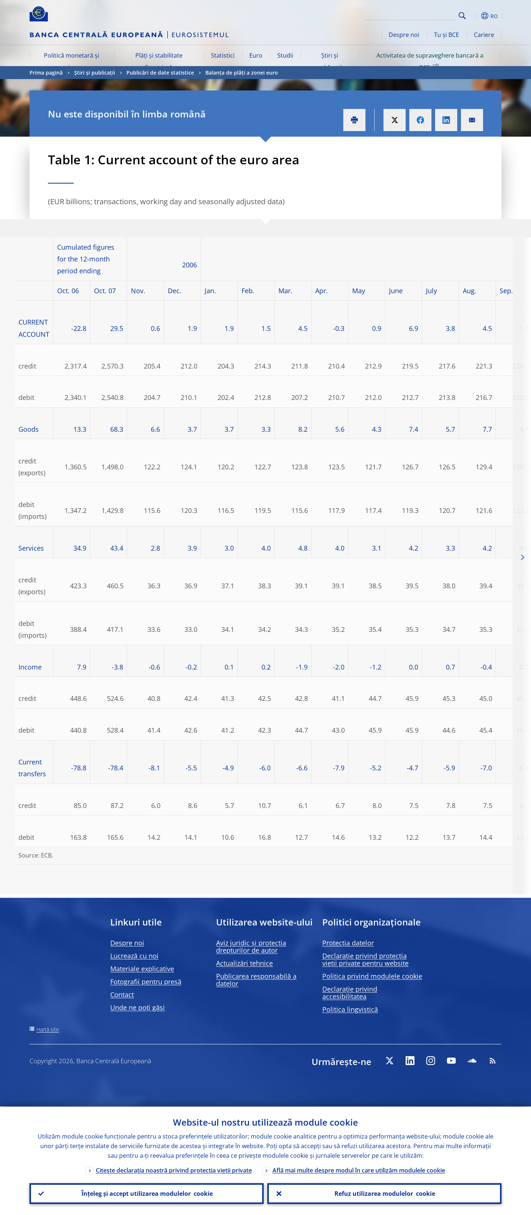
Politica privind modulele (372, 976)
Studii (285, 55)
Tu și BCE (446, 35)
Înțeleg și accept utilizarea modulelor (146, 1193)
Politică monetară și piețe (71, 61)
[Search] (419, 14)
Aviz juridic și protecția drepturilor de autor (251, 946)
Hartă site (48, 1029)
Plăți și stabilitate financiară (159, 61)
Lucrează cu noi (134, 955)
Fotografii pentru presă (145, 981)
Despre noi (404, 35)
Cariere (484, 35)
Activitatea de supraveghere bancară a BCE (429, 61)
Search (462, 15)
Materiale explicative (142, 968)
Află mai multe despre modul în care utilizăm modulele (359, 1170)
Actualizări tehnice (244, 963)
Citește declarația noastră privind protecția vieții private (174, 1170)
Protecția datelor (348, 942)
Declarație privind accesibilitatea (349, 993)
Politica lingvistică (350, 1009)
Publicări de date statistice (160, 72)
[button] (476, 16)
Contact (122, 994)
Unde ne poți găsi (137, 1007)
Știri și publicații (329, 61)
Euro (256, 55)
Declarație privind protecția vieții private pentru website (365, 959)
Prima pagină (46, 72)
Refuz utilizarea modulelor (384, 1193)
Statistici (223, 55)
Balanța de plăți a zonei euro (241, 72)
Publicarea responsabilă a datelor (256, 980)
